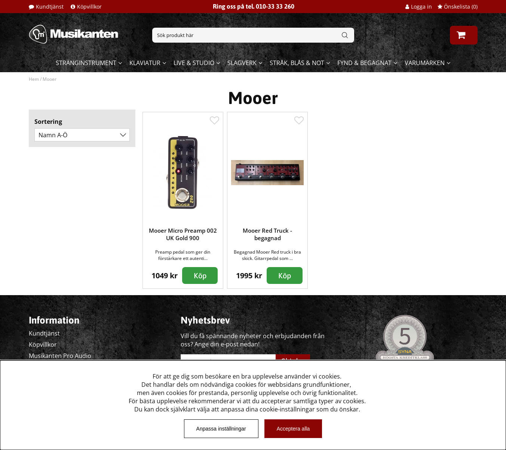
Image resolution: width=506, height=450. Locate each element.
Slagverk (242, 63)
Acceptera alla (293, 429)
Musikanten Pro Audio (60, 356)
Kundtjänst (50, 6)
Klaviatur (144, 63)
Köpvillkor (89, 6)
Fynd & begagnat (364, 63)
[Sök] (253, 35)
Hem (34, 79)
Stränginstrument (86, 63)
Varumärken (425, 63)
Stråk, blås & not (297, 63)
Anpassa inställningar (221, 429)
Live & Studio (194, 63)
